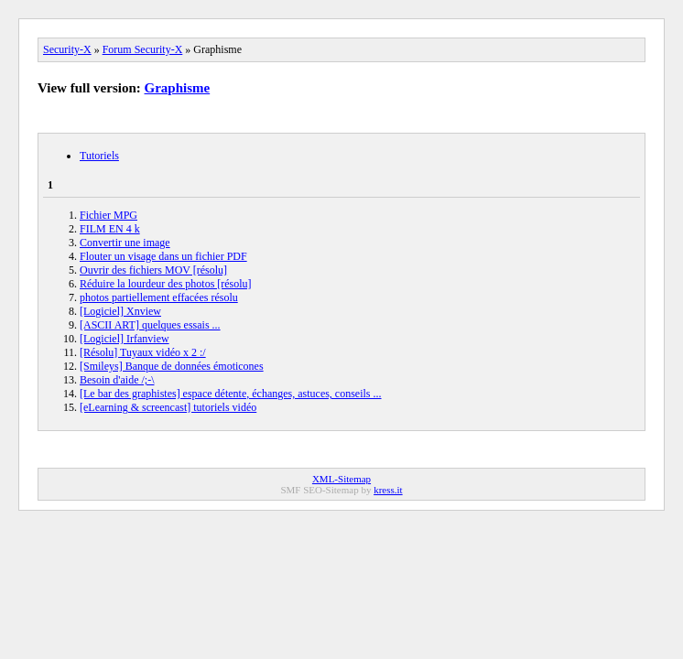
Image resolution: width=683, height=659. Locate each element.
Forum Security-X (143, 49)
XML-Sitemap (341, 478)
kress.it (388, 489)
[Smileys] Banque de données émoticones (172, 366)
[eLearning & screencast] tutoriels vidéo (168, 407)
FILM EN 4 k (110, 228)
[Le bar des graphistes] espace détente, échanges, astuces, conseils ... (231, 393)
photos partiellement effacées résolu (159, 297)
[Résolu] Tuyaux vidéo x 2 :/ (143, 352)
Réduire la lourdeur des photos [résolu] (166, 283)
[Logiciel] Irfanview (124, 338)
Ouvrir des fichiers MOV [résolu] (153, 270)
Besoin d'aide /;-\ (117, 379)
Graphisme (178, 88)
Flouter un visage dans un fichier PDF (163, 256)
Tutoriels (99, 155)
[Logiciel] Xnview (120, 311)
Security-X (67, 49)
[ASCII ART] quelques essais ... (150, 325)
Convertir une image (125, 242)
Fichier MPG (108, 215)
